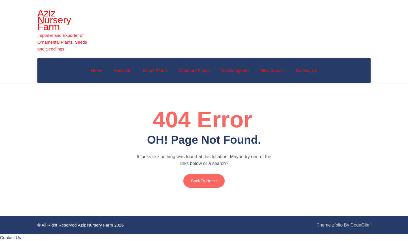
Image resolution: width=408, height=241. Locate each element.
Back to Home (204, 181)
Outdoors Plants (194, 70)
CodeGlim (360, 225)
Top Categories (235, 70)
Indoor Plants (155, 70)
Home (96, 70)
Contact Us (306, 70)
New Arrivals (272, 70)
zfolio (337, 225)
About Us (122, 70)
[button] (10, 237)
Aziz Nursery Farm (54, 20)
